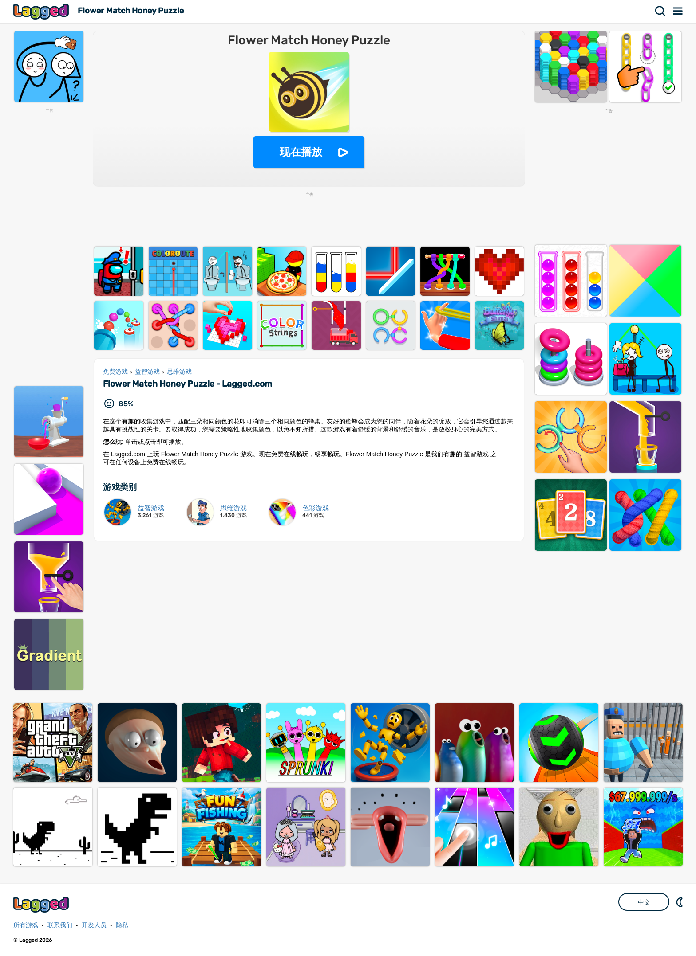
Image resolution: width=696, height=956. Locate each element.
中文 (644, 902)
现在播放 (301, 152)
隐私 (122, 925)
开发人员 (94, 925)
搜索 (660, 11)
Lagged (42, 11)
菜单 (678, 11)
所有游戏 (25, 925)
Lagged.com (42, 904)
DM (680, 902)
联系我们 (59, 925)
